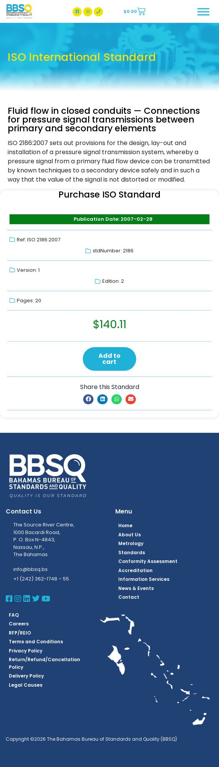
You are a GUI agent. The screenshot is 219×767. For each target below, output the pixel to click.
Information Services (143, 579)
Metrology (130, 543)
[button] (88, 399)
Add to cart (109, 358)
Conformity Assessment (147, 561)
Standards (131, 552)
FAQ (14, 615)
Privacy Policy (25, 650)
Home (125, 525)
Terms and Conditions (36, 641)
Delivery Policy (26, 676)
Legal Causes (25, 685)
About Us (129, 534)
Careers (19, 623)
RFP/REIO (20, 633)
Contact (128, 597)
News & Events (136, 588)
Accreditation (135, 570)
